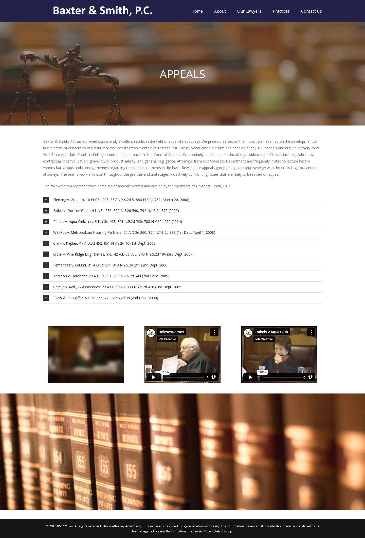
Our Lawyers (249, 11)
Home (197, 11)
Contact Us (311, 11)
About (220, 11)
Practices (281, 11)
